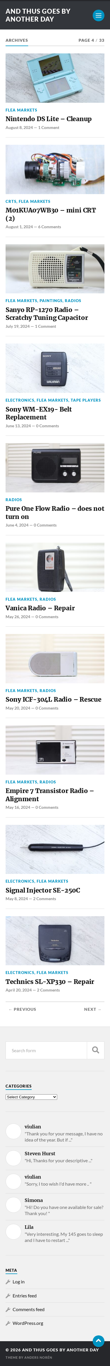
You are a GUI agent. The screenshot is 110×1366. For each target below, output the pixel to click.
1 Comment (48, 127)
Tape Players (86, 400)
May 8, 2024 (17, 898)
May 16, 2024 (18, 807)
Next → (93, 1009)
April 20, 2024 (19, 989)
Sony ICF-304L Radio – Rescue (53, 699)
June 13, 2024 (18, 425)
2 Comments (44, 898)
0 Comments (47, 425)
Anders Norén (38, 1357)
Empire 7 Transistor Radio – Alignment (50, 795)
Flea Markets (21, 110)
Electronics (20, 400)
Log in (19, 1281)
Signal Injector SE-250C (43, 890)
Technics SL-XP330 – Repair (50, 982)
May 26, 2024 (18, 616)
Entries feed (25, 1295)
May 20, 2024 (18, 707)
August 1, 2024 (19, 226)
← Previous (23, 1009)
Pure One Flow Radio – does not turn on (55, 513)
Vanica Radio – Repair (40, 608)
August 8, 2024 (19, 127)
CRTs (11, 201)
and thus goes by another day (38, 15)
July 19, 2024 (18, 326)
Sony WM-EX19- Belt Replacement (39, 413)
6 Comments (49, 226)
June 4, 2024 (17, 524)
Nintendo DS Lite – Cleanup (49, 119)
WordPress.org (28, 1323)
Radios (73, 300)
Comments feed (29, 1309)
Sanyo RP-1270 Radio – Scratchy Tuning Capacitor (47, 314)
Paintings (51, 300)
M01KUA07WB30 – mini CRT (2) (51, 214)
